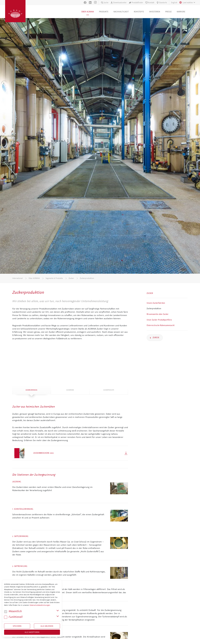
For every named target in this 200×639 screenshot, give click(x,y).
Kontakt (149, 2)
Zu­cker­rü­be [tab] (70, 390)
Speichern (17, 626)
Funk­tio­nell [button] (13, 617)
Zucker (71, 278)
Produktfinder (136, 2)
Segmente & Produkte (54, 278)
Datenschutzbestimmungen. (40, 605)
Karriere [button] (181, 11)
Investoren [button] (154, 11)
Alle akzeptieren (32, 632)
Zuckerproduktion (87, 278)
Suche (104, 2)
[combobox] (186, 2)
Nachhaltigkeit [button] (121, 11)
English (174, 2)
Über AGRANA (34, 278)
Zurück (155, 337)
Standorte (161, 2)
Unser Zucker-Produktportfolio (159, 320)
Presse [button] (168, 11)
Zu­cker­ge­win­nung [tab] (31, 390)
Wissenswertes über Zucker (157, 314)
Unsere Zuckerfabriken (156, 303)
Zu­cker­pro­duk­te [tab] (108, 390)
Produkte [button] (103, 11)
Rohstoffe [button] (139, 11)
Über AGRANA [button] (87, 11)
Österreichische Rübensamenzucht (161, 325)
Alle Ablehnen (47, 626)
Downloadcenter (118, 2)
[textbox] (188, 2)
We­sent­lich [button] (13, 611)
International (17, 278)
